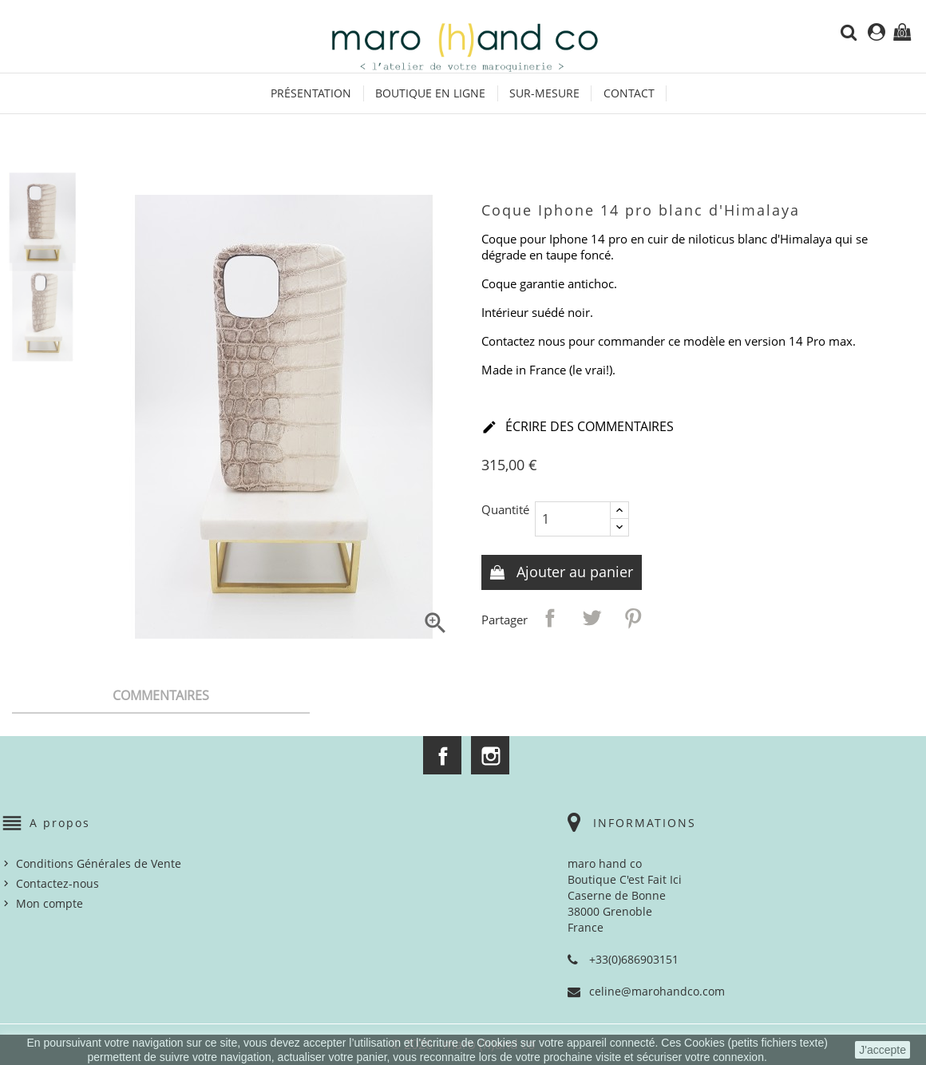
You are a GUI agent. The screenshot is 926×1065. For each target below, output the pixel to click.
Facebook (442, 755)
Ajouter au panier (572, 571)
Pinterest (633, 618)
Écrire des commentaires (578, 428)
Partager (550, 618)
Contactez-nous (57, 883)
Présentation (311, 93)
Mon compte (49, 903)
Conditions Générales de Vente (98, 863)
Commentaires (161, 695)
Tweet (591, 618)
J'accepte (882, 1049)
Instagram (490, 755)
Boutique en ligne (430, 93)
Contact (629, 93)
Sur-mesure (544, 93)
